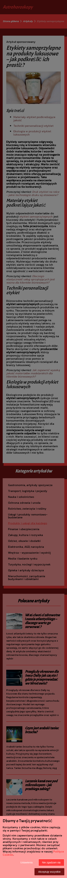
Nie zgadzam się (51, 862)
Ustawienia (26, 862)
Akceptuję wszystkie (49, 871)
